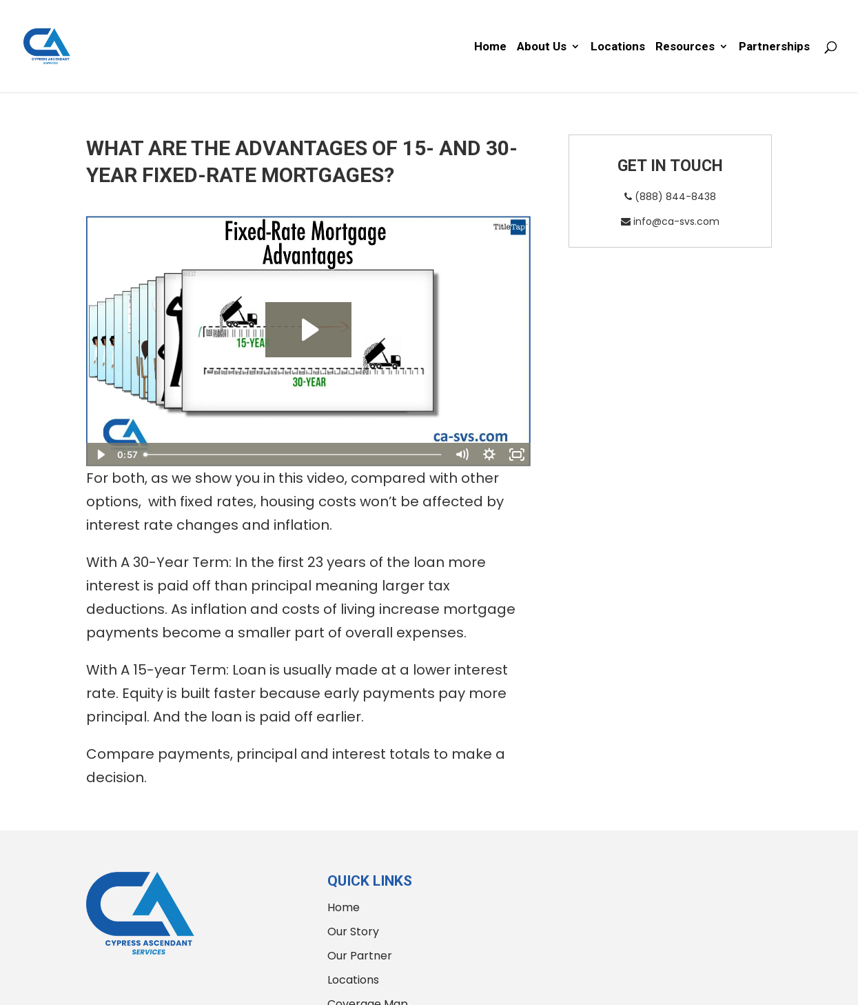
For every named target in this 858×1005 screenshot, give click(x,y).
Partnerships (774, 47)
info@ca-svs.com (670, 221)
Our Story (353, 931)
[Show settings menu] (489, 454)
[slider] (293, 454)
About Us (541, 47)
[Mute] (462, 454)
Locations (618, 47)
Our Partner (359, 956)
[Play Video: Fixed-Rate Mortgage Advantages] (308, 329)
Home (490, 47)
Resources (685, 47)
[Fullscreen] (517, 454)
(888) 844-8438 (670, 196)
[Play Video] (100, 454)
